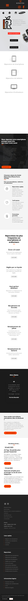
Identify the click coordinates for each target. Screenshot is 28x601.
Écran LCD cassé (14, 250)
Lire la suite (14, 257)
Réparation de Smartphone (14, 64)
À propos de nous (9, 581)
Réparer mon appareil (14, 33)
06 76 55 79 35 (14, 47)
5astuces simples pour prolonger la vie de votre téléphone (13, 472)
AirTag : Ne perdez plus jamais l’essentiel (12, 451)
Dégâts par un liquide (14, 267)
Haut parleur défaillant (14, 287)
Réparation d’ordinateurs (14, 92)
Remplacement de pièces (14, 327)
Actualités (7, 542)
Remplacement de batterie (14, 350)
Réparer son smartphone (11, 539)
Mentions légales (9, 587)
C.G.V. (6, 585)
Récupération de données (14, 306)
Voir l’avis (17, 394)
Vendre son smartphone (11, 540)
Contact (7, 544)
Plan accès (14, 40)
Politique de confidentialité (12, 583)
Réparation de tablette (14, 78)
